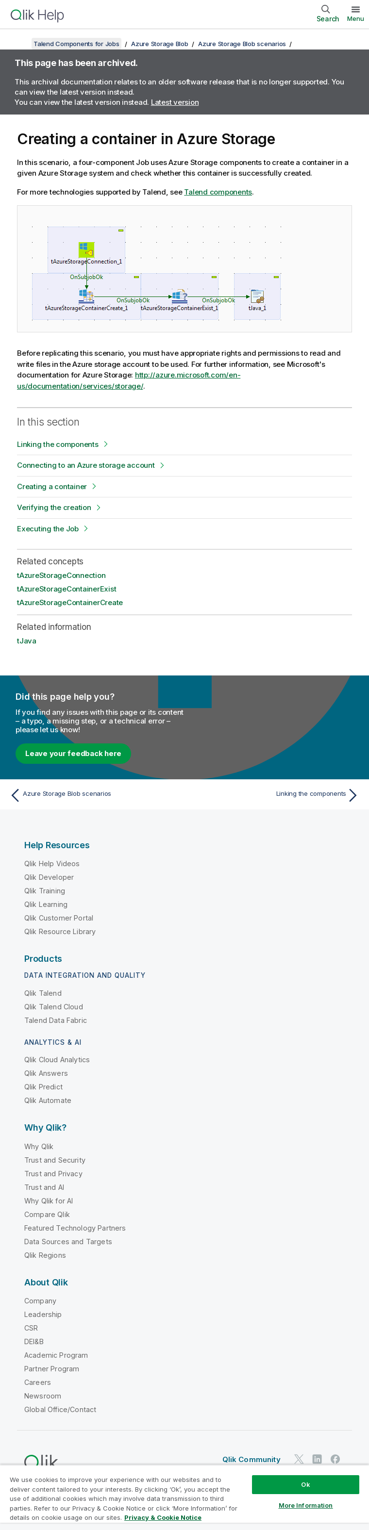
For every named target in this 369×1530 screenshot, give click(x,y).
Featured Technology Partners (75, 1228)
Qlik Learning (45, 904)
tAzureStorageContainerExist (66, 588)
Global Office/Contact (60, 1409)
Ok (305, 1484)
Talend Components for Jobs (76, 44)
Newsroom (42, 1396)
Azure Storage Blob (159, 44)
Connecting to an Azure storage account (86, 465)
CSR (31, 1328)
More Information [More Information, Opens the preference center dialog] (306, 1505)
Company (40, 1301)
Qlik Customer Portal (58, 918)
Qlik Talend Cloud (53, 1007)
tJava (26, 640)
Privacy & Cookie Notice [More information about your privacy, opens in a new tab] (162, 1517)
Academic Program (56, 1355)
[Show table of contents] (19, 43)
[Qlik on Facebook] (335, 1458)
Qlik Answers (46, 1073)
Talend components (218, 192)
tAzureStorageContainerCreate (70, 602)
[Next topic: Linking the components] (275, 795)
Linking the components (58, 444)
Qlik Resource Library (60, 931)
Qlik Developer (49, 877)
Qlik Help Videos (52, 863)
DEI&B (34, 1341)
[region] (184, 1497)
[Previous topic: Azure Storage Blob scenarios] (94, 795)
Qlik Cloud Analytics (57, 1059)
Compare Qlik (47, 1214)
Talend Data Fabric (55, 1020)
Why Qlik (38, 1146)
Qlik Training (44, 891)
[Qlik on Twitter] (299, 1458)
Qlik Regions (45, 1255)
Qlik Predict (43, 1087)
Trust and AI (44, 1187)
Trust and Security (54, 1160)
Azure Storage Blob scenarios (242, 44)
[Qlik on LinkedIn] (317, 1458)
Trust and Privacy (53, 1173)
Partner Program (51, 1369)
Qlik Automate (47, 1100)
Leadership (43, 1314)
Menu (355, 18)
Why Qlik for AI (48, 1201)
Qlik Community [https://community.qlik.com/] (251, 1459)
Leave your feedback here (73, 753)
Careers (37, 1382)
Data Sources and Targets (68, 1241)
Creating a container (52, 486)
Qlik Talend (43, 993)
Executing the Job (48, 528)
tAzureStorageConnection (61, 575)
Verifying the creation (54, 507)
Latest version (175, 102)
